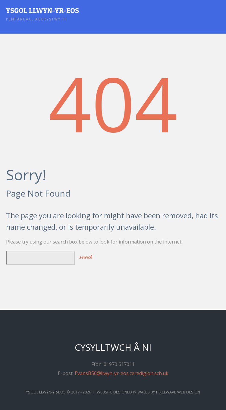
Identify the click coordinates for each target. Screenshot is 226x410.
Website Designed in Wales (123, 392)
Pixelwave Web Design (178, 392)
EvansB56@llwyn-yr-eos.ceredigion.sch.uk (121, 373)
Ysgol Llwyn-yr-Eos (42, 10)
